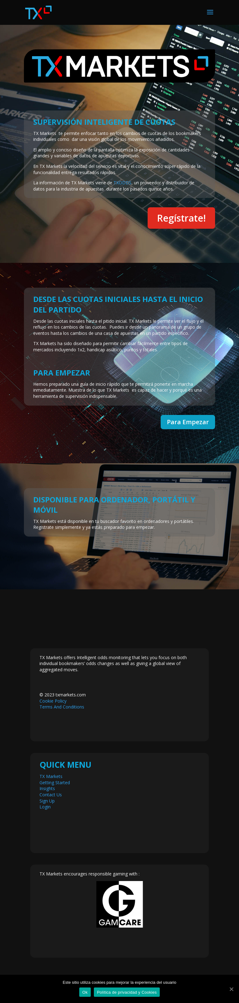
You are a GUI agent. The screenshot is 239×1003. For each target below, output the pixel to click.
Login (45, 807)
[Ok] (231, 989)
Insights (47, 788)
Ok (85, 992)
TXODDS (122, 183)
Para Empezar (188, 422)
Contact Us (50, 795)
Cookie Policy (53, 701)
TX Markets (50, 776)
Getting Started (54, 782)
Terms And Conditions (61, 707)
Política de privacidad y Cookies (127, 992)
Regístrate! (181, 218)
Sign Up (47, 801)
